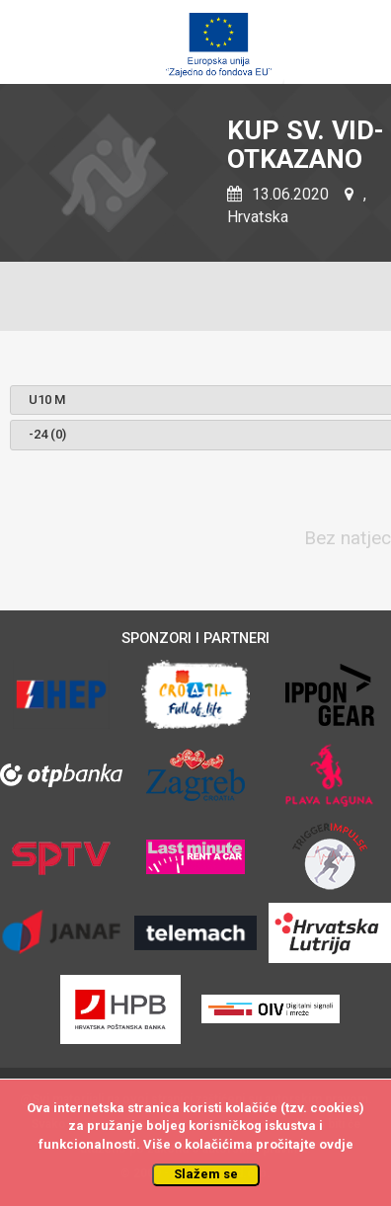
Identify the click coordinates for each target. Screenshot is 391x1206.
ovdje (336, 1144)
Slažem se (206, 1173)
